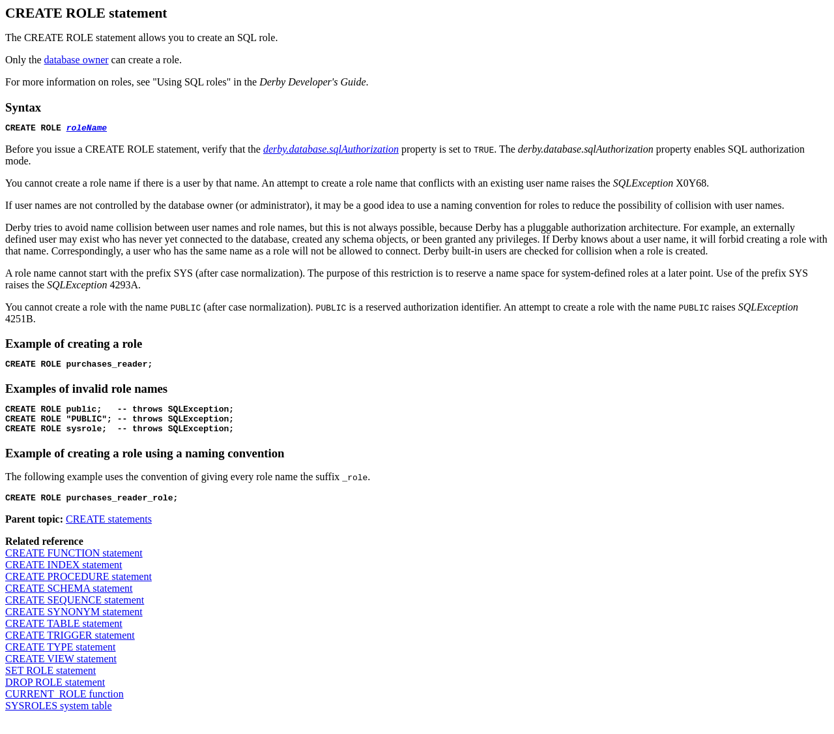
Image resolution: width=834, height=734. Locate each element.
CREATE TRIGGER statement (70, 646)
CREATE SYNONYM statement (74, 623)
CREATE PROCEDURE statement (78, 588)
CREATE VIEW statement (61, 670)
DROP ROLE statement (55, 693)
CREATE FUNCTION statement (74, 564)
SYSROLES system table (58, 717)
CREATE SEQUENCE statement (74, 611)
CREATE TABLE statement (63, 635)
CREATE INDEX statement (63, 576)
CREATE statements (109, 530)
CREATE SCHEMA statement (69, 599)
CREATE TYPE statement (60, 658)
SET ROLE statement (50, 682)
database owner (76, 59)
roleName (86, 129)
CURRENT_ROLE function (64, 705)
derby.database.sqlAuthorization (331, 151)
